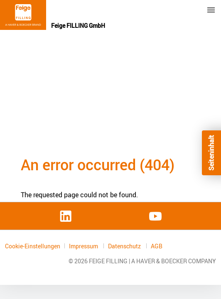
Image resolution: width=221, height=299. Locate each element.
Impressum (84, 246)
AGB (156, 246)
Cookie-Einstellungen (32, 246)
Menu (211, 10)
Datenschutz (125, 246)
